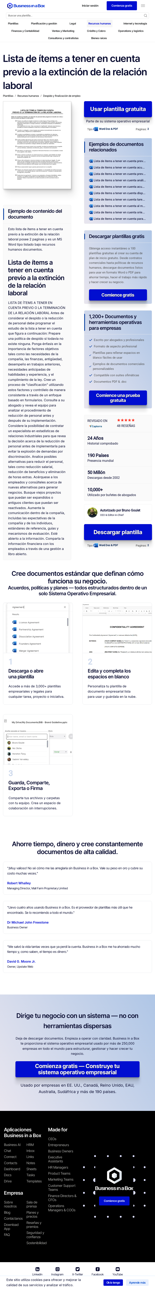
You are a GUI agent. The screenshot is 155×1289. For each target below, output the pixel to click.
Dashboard (12, 1169)
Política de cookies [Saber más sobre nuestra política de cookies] (128, 1283)
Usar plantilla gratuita (118, 109)
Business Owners (60, 1151)
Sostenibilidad (36, 1243)
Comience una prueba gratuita (118, 398)
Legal (73, 23)
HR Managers (58, 1167)
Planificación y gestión (44, 23)
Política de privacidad (95, 1283)
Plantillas (13, 23)
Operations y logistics (131, 30)
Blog (7, 1212)
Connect (10, 1157)
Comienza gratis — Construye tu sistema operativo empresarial (77, 1069)
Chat (7, 1151)
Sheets (31, 1169)
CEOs (52, 1139)
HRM (30, 1145)
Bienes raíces (99, 38)
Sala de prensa (31, 1204)
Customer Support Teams (61, 1188)
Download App (11, 1227)
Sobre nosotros (10, 1204)
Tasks (30, 1175)
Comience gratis (117, 295)
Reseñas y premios (34, 1225)
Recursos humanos (99, 23)
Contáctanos (13, 1218)
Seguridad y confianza (35, 1235)
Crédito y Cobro (96, 30)
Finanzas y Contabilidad (25, 30)
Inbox (30, 1151)
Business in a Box (36, 1283)
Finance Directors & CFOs (62, 1198)
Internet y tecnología (135, 23)
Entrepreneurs (58, 1145)
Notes (30, 1163)
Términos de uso (63, 1283)
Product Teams (59, 1173)
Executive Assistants (55, 1159)
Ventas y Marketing (63, 30)
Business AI (12, 1145)
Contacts (10, 1163)
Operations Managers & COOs (61, 1208)
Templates (34, 1181)
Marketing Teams (60, 1179)
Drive (8, 1181)
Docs (7, 1175)
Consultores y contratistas (63, 38)
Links (30, 1157)
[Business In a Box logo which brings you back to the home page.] (26, 5)
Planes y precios (32, 1214)
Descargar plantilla (118, 532)
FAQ (7, 1235)
